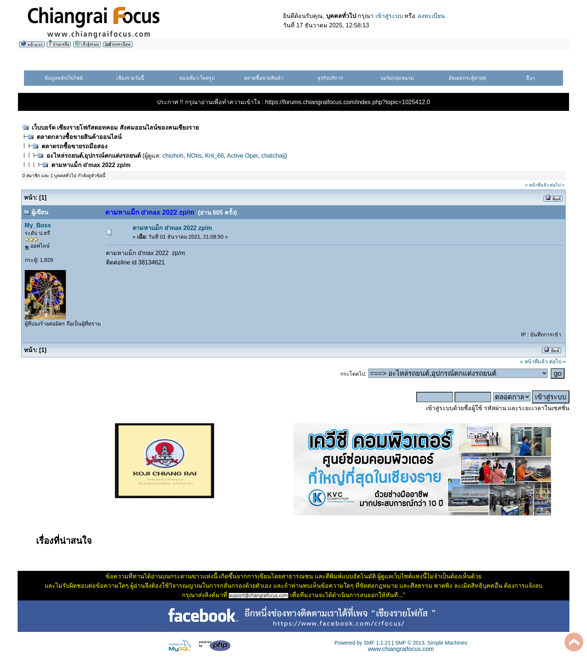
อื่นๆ (530, 78)
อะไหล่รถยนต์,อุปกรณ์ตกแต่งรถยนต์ (93, 155)
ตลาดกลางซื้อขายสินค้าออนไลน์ (79, 137)
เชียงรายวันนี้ (130, 78)
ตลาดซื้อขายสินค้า (263, 78)
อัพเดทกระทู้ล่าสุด (467, 78)
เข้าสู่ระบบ (389, 16)
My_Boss (38, 225)
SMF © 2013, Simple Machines (431, 643)
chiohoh (172, 155)
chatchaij (273, 155)
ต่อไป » (557, 185)
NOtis (194, 155)
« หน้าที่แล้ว (537, 185)
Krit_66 (214, 155)
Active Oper (242, 155)
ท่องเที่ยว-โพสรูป (197, 78)
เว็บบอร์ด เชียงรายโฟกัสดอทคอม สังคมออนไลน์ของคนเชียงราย (115, 127)
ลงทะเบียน (431, 16)
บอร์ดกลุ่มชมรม (397, 78)
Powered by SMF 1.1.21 (362, 643)
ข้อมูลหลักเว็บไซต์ (64, 78)
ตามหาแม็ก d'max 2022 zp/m (91, 165)
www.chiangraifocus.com (401, 649)
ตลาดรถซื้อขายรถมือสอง (74, 146)
